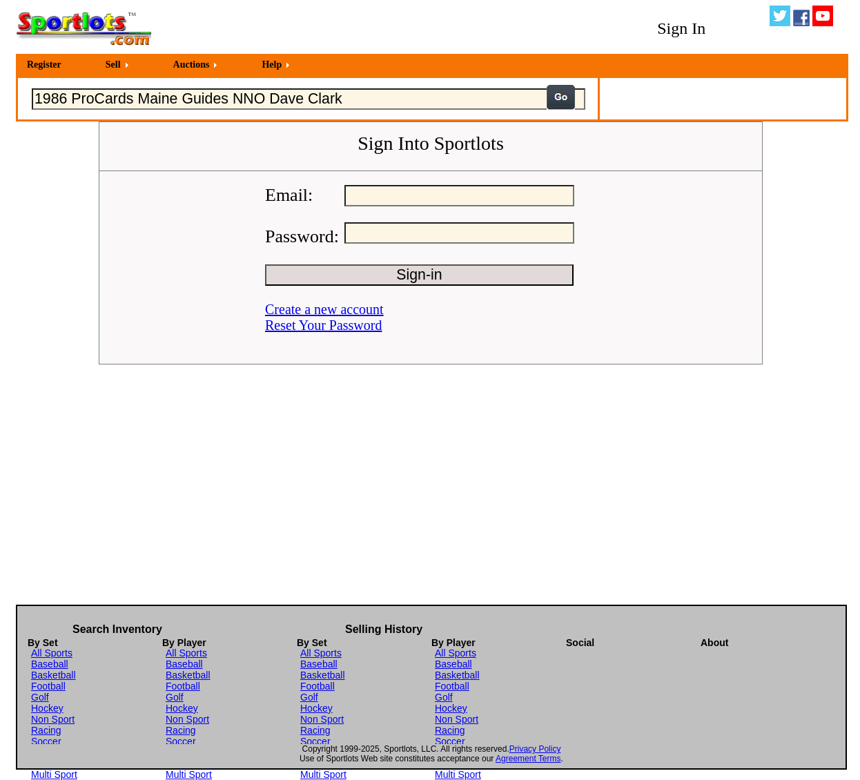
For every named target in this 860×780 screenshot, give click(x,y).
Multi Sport (54, 774)
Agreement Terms (528, 758)
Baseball (49, 664)
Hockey (47, 708)
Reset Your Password (323, 325)
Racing (46, 730)
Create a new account (324, 309)
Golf (40, 697)
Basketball (53, 675)
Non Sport (53, 719)
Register (44, 64)
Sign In (681, 28)
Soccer (46, 741)
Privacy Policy (535, 749)
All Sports (51, 653)
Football (48, 686)
